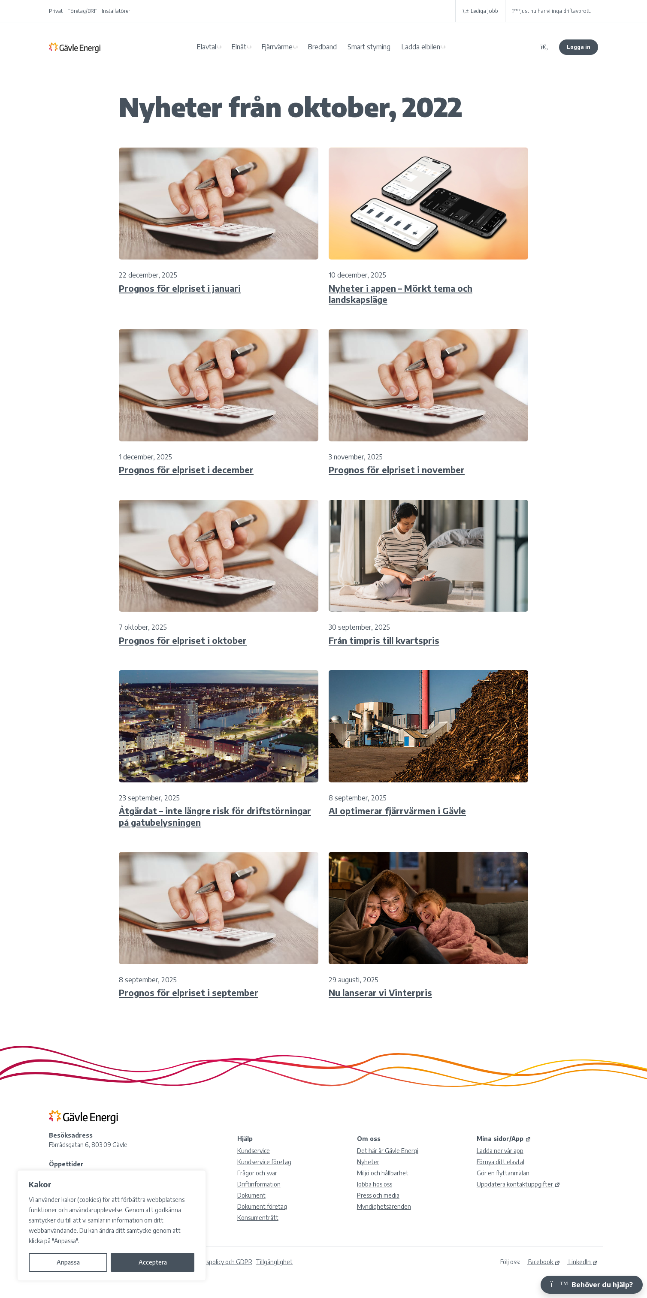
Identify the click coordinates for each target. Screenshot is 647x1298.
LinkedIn (582, 1261)
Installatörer (116, 11)
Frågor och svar (257, 1173)
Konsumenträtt (257, 1217)
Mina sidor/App (504, 1138)
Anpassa (68, 1262)
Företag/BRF (82, 11)
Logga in (578, 47)
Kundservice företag (264, 1161)
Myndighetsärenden (384, 1206)
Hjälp (245, 1138)
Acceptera (153, 1262)
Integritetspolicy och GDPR (216, 1261)
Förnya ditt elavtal (500, 1161)
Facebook (543, 1261)
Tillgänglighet (274, 1261)
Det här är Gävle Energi (387, 1150)
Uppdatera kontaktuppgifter (518, 1184)
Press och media (378, 1195)
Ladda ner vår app (500, 1150)
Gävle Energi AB (74, 47)
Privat (56, 11)
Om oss (369, 1138)
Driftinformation (259, 1184)
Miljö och (382, 1173)
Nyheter (368, 1161)
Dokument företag (262, 1206)
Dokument (251, 1195)
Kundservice (253, 1150)
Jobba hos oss (374, 1184)
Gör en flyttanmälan (503, 1173)
